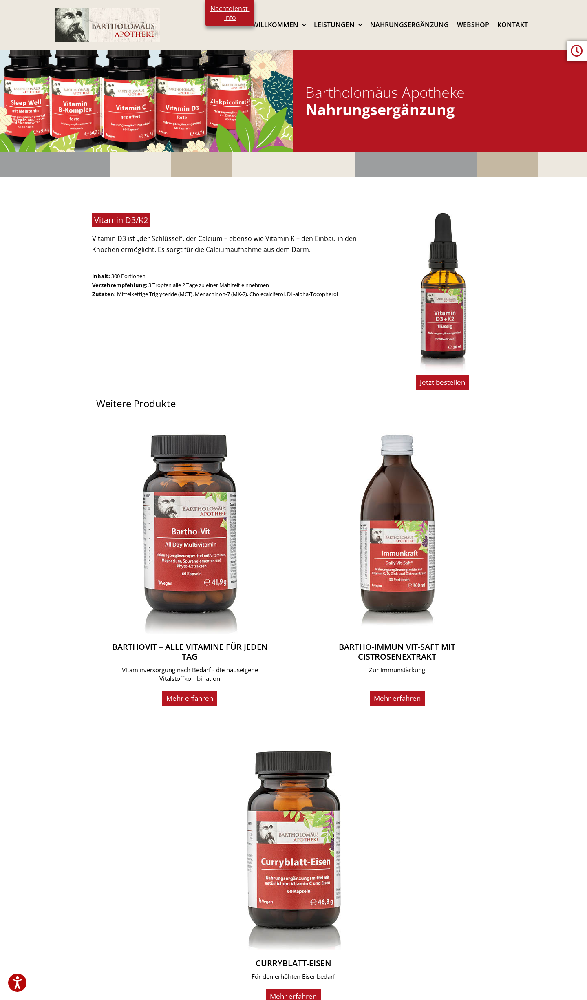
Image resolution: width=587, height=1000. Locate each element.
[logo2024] (107, 11)
